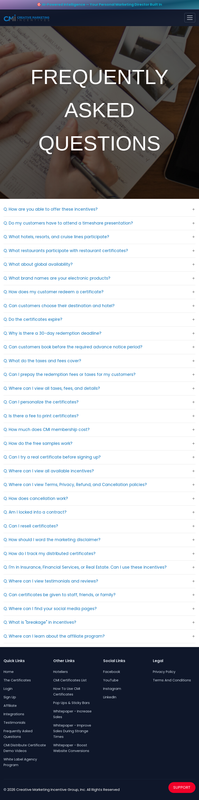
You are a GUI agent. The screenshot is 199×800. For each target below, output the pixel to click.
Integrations (14, 714)
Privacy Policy (164, 671)
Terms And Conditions (172, 680)
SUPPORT (182, 787)
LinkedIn (109, 697)
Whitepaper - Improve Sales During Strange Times (72, 731)
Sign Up (10, 697)
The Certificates (17, 680)
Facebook (111, 671)
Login (8, 688)
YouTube (110, 680)
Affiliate (10, 705)
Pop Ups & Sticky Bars (71, 702)
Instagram (112, 688)
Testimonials (14, 722)
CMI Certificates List (70, 680)
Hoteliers (60, 671)
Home (9, 671)
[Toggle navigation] (189, 17)
